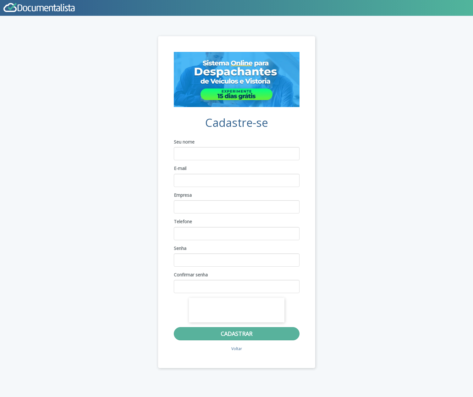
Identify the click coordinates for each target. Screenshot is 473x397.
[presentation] (236, 310)
